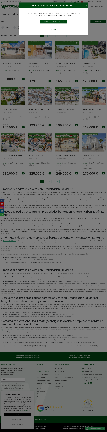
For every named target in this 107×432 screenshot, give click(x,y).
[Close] (86, 5)
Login (53, 29)
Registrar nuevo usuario (53, 22)
